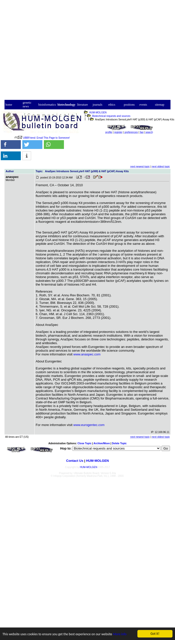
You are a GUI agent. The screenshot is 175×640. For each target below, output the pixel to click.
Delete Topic (119, 443)
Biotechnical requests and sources (111, 116)
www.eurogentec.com (89, 425)
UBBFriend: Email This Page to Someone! (46, 137)
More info (119, 634)
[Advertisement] (88, 51)
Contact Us (74, 461)
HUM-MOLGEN (98, 112)
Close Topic (84, 443)
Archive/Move (102, 443)
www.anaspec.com (87, 354)
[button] (11, 144)
